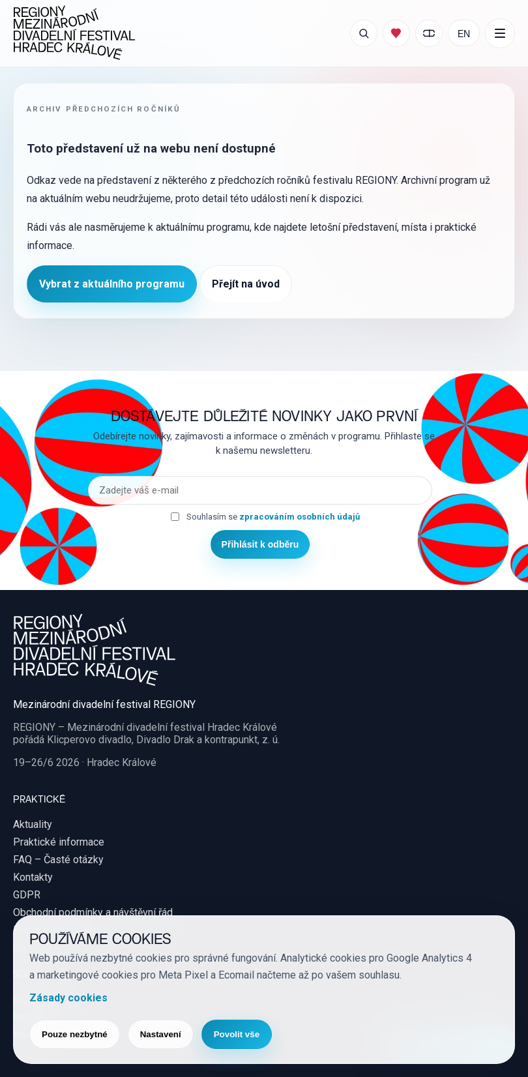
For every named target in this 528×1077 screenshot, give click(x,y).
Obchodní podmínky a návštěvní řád (93, 912)
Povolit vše (236, 1034)
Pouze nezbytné (75, 1034)
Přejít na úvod (246, 284)
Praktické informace (58, 842)
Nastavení (160, 1034)
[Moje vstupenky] (429, 33)
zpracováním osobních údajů (299, 517)
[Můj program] (396, 33)
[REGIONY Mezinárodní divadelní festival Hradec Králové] (74, 33)
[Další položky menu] (500, 33)
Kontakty (33, 877)
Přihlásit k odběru (260, 544)
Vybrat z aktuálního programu (111, 284)
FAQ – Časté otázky (58, 859)
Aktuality (32, 824)
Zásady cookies (68, 998)
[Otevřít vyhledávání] (363, 33)
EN (464, 33)
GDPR (26, 895)
